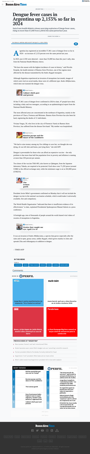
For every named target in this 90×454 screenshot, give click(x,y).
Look (39, 441)
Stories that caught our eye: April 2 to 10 (33, 228)
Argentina (18, 265)
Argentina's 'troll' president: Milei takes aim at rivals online (34, 356)
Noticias (35, 437)
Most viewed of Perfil (62, 369)
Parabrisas (61, 437)
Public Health (34, 265)
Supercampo (72, 437)
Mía (51, 441)
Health (26, 265)
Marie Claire (26, 437)
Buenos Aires (64, 265)
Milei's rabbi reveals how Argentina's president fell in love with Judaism (38, 360)
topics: (16, 262)
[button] (76, 43)
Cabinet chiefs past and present (31, 94)
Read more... (29, 90)
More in (23, 276)
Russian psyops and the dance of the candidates (33, 137)
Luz (45, 441)
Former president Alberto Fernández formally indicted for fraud (35, 352)
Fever (49, 265)
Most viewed (19, 368)
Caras (17, 437)
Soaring (55, 265)
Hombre (52, 437)
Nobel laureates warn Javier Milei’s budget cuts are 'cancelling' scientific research (41, 348)
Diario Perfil (8, 437)
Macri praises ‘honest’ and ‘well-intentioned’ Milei (31, 344)
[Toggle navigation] (3, 4)
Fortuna (43, 437)
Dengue (43, 265)
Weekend (82, 437)
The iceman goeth (26, 184)
